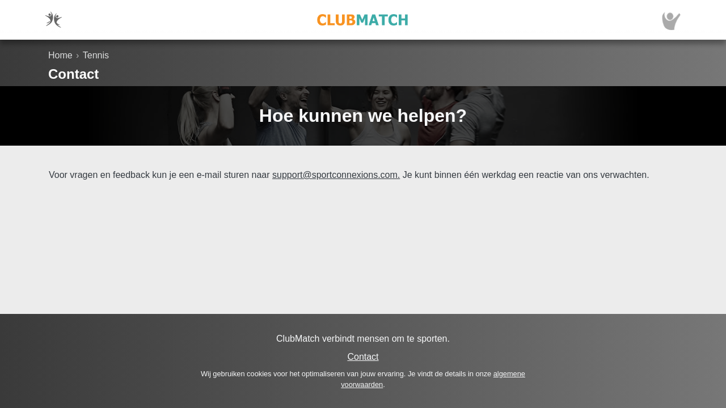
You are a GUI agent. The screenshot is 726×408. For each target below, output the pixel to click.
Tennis (96, 55)
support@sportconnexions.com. (336, 175)
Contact (362, 357)
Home (60, 55)
